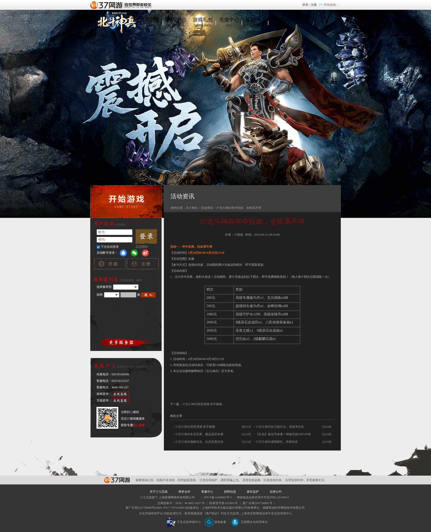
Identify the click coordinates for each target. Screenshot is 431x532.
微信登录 (134, 252)
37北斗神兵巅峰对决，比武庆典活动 (199, 442)
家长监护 (253, 491)
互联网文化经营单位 (249, 522)
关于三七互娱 (159, 491)
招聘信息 (230, 491)
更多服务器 (126, 342)
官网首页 (150, 22)
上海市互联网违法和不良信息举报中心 (266, 513)
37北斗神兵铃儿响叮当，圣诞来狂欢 (280, 426)
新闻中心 (176, 22)
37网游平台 (117, 480)
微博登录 (145, 252)
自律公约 (276, 491)
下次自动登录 (110, 246)
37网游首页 (122, 5)
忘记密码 (142, 246)
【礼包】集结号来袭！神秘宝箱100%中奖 (283, 434)
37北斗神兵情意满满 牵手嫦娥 (202, 404)
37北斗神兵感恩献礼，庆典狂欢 (277, 442)
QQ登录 (123, 252)
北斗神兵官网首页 (116, 22)
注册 (314, 5)
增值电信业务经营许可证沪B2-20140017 (263, 497)
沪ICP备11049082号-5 (218, 497)
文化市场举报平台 (151, 513)
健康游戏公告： (146, 480)
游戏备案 (215, 522)
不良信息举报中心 (183, 522)
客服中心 (255, 22)
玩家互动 (281, 22)
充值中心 (229, 22)
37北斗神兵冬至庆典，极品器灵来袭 (199, 434)
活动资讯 (207, 208)
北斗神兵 (192, 208)
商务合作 (184, 491)
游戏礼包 (202, 22)
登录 (305, 5)
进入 (148, 294)
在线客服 (120, 394)
